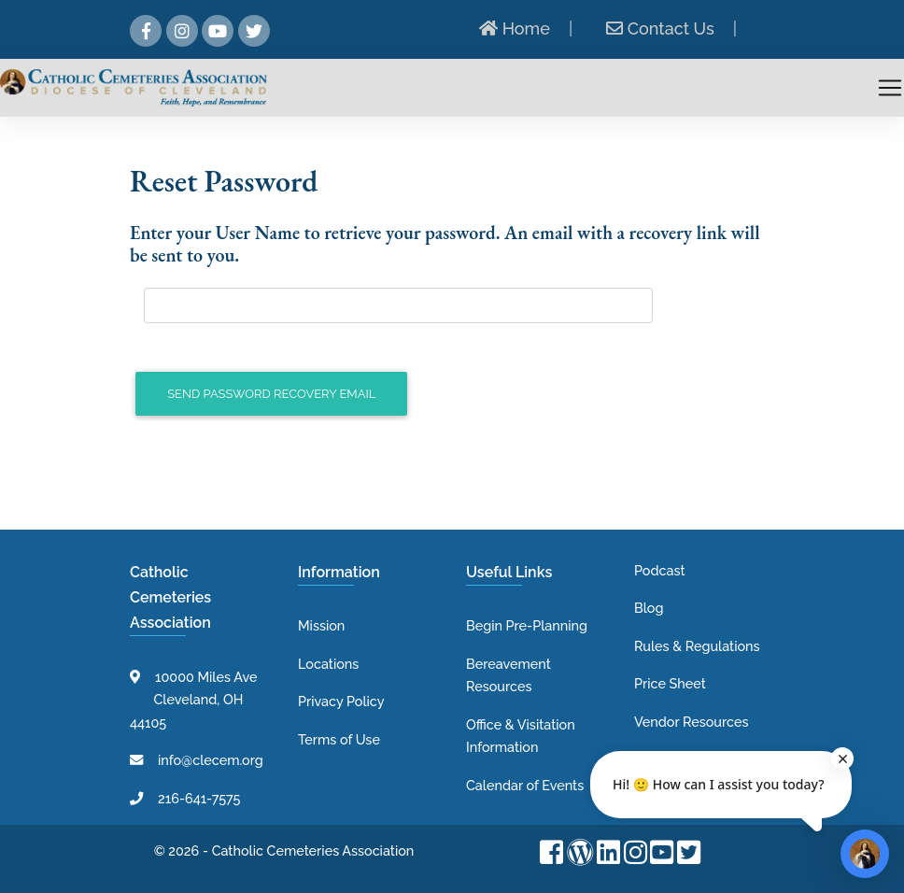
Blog (648, 608)
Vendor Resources (691, 722)
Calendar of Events (525, 785)
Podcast (659, 570)
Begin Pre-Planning (526, 625)
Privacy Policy (341, 701)
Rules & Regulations (697, 646)
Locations (328, 664)
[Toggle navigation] (890, 88)
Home (514, 28)
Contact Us (659, 28)
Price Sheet (670, 683)
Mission (321, 625)
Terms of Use (339, 739)
